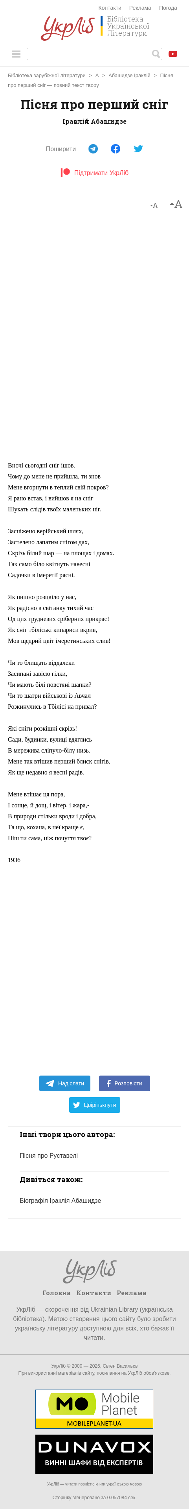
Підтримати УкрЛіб (94, 173)
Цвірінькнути (94, 1104)
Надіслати (64, 1083)
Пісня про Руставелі (49, 1155)
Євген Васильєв (120, 1366)
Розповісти (124, 1083)
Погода (168, 8)
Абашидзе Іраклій (129, 75)
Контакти (110, 8)
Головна (56, 1293)
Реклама (140, 8)
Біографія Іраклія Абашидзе (60, 1200)
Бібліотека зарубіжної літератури (47, 75)
